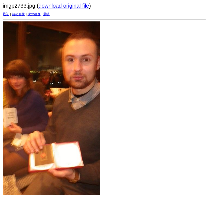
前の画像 (18, 14)
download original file (63, 6)
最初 (6, 14)
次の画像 (34, 14)
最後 (46, 14)
